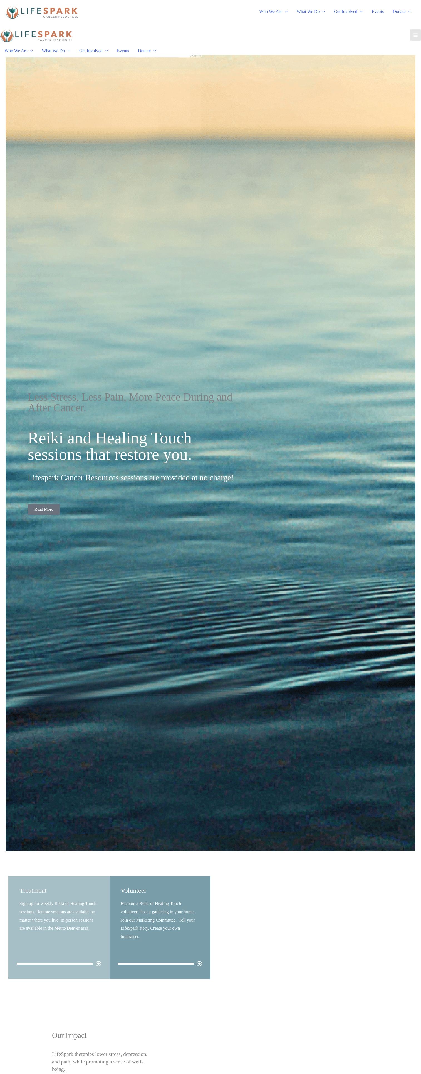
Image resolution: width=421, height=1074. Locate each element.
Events (378, 11)
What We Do (311, 11)
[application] (285, 11)
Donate (402, 11)
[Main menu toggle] (415, 34)
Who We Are (273, 11)
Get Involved (348, 11)
